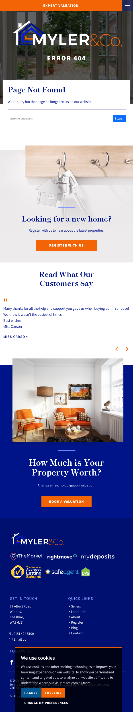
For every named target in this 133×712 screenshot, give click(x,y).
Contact (75, 633)
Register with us (66, 245)
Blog (73, 627)
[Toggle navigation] (127, 5)
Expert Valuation (61, 5)
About (74, 617)
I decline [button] (53, 703)
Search (119, 118)
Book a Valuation (66, 501)
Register (75, 622)
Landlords (77, 611)
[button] (116, 349)
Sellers (74, 606)
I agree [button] (30, 703)
